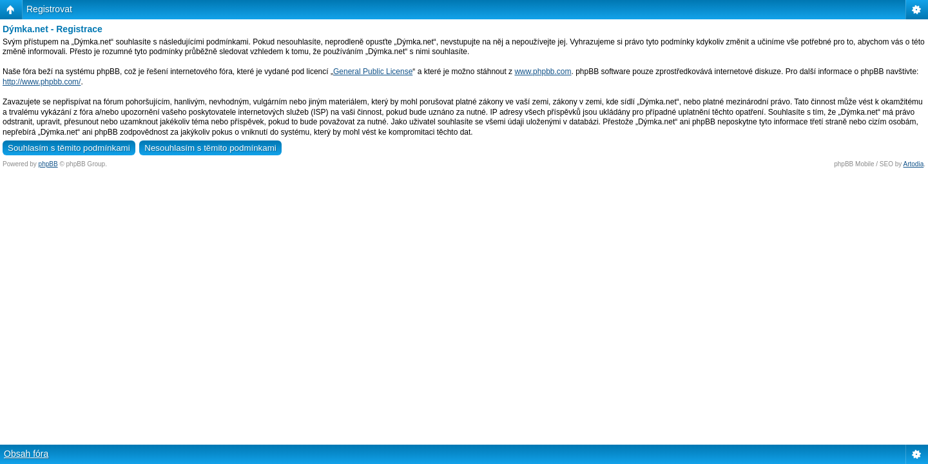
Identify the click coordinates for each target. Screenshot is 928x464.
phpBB (48, 164)
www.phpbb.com (542, 71)
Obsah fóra (26, 454)
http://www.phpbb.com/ (42, 81)
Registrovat (49, 9)
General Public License (372, 71)
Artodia (914, 164)
